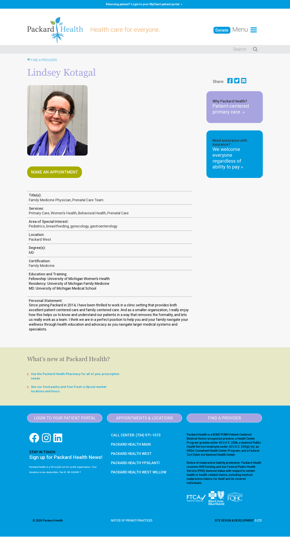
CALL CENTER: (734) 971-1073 (136, 435)
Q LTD (258, 521)
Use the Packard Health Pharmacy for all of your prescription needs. (75, 377)
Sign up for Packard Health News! (65, 458)
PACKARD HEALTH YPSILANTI (135, 463)
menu (244, 29)
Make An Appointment (54, 172)
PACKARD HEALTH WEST (131, 454)
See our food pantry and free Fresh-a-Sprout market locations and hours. (68, 389)
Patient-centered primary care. (230, 109)
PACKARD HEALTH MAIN (131, 445)
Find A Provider (44, 60)
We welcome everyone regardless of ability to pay (227, 158)
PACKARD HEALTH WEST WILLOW (138, 472)
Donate (221, 30)
